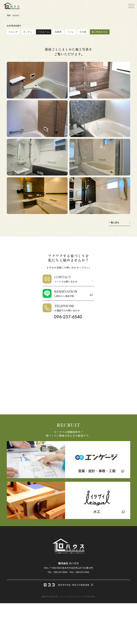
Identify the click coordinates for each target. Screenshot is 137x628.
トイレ (70, 32)
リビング (13, 32)
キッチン (27, 32)
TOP (8, 16)
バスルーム (43, 32)
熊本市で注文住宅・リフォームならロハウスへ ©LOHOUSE (68, 597)
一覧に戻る (114, 222)
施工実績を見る (100, 32)
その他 (82, 32)
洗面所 (58, 32)
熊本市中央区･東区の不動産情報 (68, 584)
